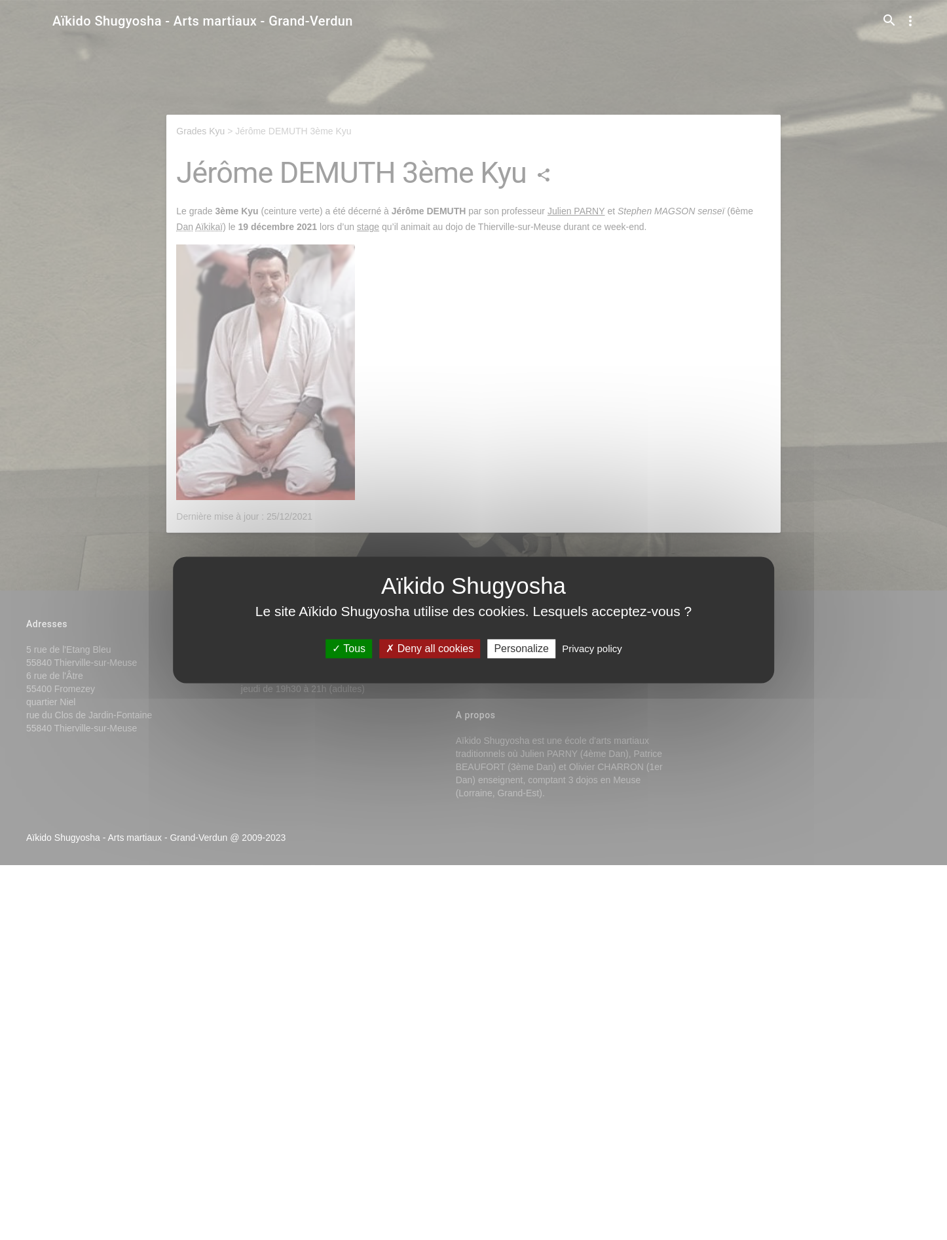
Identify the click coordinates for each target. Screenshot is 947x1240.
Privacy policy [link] (592, 648)
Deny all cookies (430, 648)
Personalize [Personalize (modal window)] (521, 648)
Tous (348, 648)
